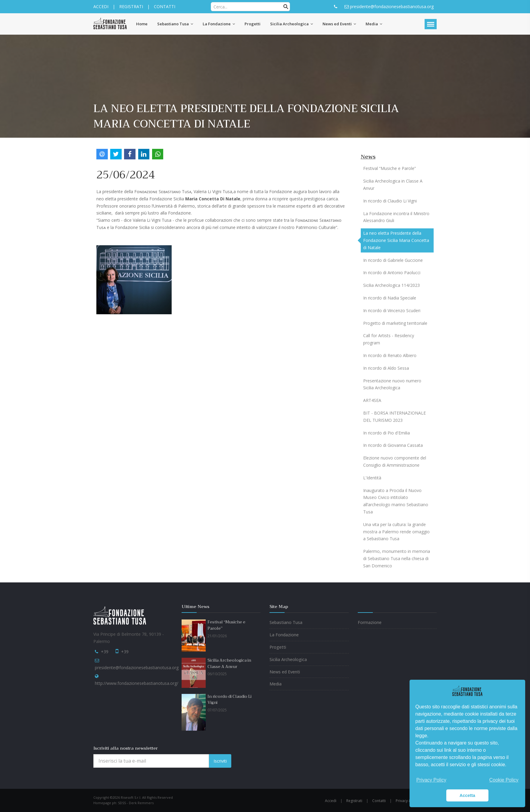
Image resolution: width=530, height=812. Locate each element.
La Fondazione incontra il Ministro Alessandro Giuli (396, 217)
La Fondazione (284, 635)
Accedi (330, 800)
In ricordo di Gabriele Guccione (393, 260)
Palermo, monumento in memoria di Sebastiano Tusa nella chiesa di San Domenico (396, 558)
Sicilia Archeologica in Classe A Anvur (392, 184)
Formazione (370, 622)
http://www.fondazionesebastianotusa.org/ (136, 683)
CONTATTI (164, 6)
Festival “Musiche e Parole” (389, 168)
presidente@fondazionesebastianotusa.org (137, 667)
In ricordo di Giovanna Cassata (393, 445)
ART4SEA (372, 400)
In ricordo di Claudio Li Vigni (390, 201)
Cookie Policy (504, 779)
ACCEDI (100, 6)
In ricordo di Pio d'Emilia (386, 433)
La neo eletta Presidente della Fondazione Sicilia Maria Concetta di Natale (396, 240)
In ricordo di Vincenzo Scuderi (391, 310)
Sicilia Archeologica (288, 659)
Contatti (379, 800)
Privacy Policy (431, 779)
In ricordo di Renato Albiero (389, 355)
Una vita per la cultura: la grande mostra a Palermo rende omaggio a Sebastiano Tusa (396, 532)
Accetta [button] (467, 795)
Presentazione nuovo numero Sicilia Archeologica (392, 384)
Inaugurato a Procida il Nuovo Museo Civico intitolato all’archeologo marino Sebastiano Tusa (395, 501)
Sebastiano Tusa (286, 622)
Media (276, 684)
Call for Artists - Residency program (388, 339)
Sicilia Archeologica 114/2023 (391, 285)
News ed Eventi (285, 672)
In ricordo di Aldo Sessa (386, 368)
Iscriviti (220, 761)
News (368, 156)
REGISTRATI (131, 6)
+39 (104, 651)
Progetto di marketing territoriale (395, 323)
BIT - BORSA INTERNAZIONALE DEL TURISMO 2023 (394, 416)
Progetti (278, 647)
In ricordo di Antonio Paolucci (391, 272)
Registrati (354, 800)
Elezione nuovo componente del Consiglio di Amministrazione (394, 461)
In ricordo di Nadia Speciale (389, 298)
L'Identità (372, 478)
